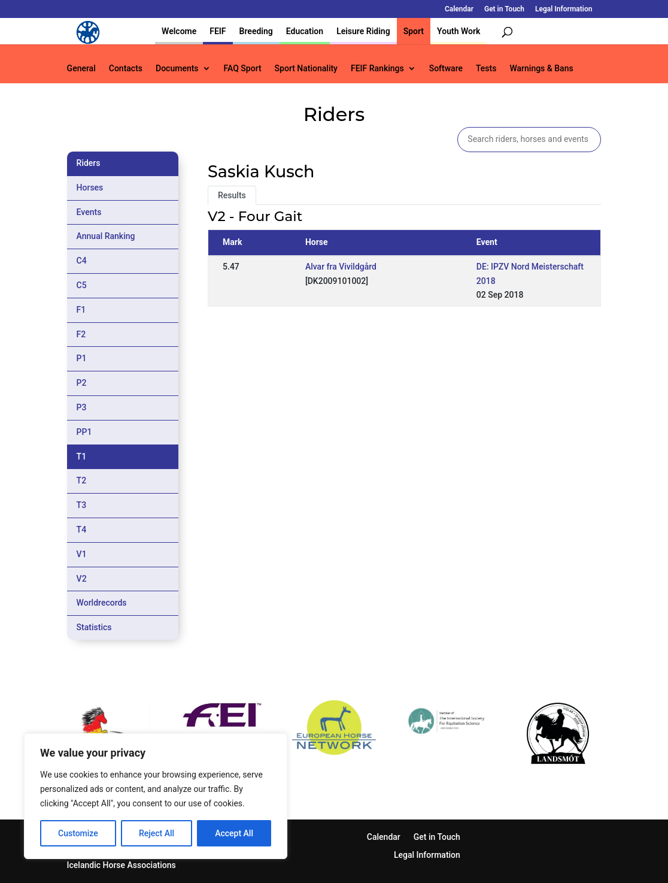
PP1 (84, 432)
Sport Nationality (306, 68)
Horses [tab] (90, 187)
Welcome (179, 31)
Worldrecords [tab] (102, 602)
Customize (78, 833)
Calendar (459, 9)
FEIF (217, 31)
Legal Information (563, 9)
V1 (82, 554)
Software (446, 68)
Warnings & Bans (541, 68)
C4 (82, 260)
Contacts (125, 68)
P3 (82, 407)
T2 (82, 480)
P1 (82, 358)
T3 (82, 505)
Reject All (156, 833)
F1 (81, 310)
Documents (177, 68)
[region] (155, 796)
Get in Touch (504, 9)
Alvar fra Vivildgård (340, 266)
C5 (82, 285)
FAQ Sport (243, 68)
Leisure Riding (363, 31)
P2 (82, 383)
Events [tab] (89, 212)
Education (304, 31)
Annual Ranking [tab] (106, 236)
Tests (486, 68)
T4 (82, 529)
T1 (82, 456)
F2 (81, 334)
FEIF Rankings (377, 68)
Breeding (256, 31)
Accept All (234, 833)
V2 (82, 578)
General (81, 68)
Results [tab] (232, 195)
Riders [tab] (89, 163)
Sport (413, 31)
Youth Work (458, 31)
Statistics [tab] (94, 627)
